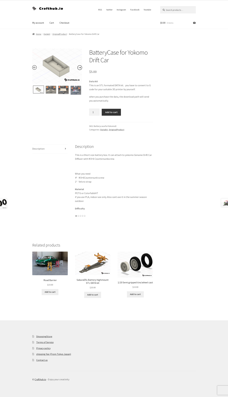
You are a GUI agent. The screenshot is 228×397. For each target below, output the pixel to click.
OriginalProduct (59, 34)
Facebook (135, 9)
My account (38, 22)
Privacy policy (43, 348)
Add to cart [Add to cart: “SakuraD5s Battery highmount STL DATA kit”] (92, 294)
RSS (100, 9)
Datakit (47, 34)
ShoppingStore (44, 336)
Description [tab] (38, 148)
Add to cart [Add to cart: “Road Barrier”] (50, 292)
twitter (109, 9)
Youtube (147, 9)
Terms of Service (45, 342)
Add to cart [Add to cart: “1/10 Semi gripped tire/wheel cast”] (135, 294)
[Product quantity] (94, 112)
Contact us (42, 360)
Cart (51, 22)
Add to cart (111, 112)
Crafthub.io (40, 379)
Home (38, 34)
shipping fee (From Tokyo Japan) (53, 354)
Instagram (121, 9)
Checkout (64, 22)
